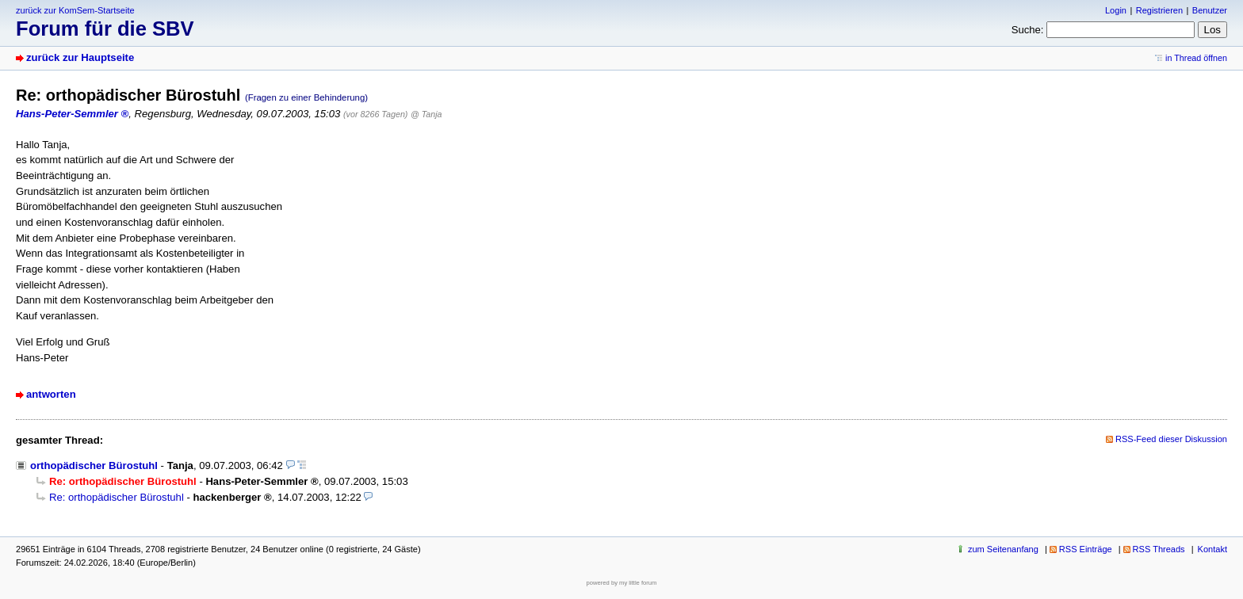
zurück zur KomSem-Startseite (75, 10)
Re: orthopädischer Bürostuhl (116, 497)
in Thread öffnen (1196, 58)
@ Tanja (426, 114)
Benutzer (1209, 10)
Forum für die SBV (105, 28)
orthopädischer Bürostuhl (94, 465)
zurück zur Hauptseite (80, 57)
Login (1115, 10)
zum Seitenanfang (1003, 549)
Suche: (1028, 30)
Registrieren (1159, 10)
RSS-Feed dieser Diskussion (1171, 439)
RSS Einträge (1085, 549)
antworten (51, 394)
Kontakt (1212, 549)
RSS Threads (1159, 549)
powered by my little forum (622, 582)
